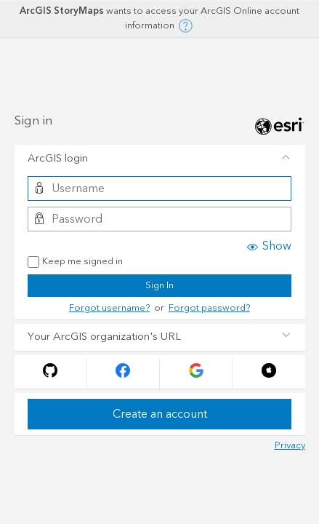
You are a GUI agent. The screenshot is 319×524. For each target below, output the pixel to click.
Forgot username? (109, 308)
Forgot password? (209, 308)
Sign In (159, 285)
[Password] (159, 219)
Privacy (290, 445)
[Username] (159, 188)
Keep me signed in (75, 262)
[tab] (160, 158)
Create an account (160, 414)
